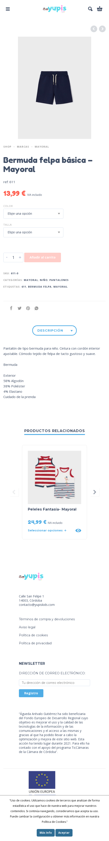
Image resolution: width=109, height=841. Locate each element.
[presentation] (14, 492)
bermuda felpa (40, 286)
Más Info (46, 833)
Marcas (23, 146)
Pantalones (59, 280)
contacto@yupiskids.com (37, 605)
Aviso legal (27, 627)
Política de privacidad (35, 643)
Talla (7, 224)
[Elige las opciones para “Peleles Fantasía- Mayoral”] (50, 530)
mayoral (60, 286)
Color (8, 206)
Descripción (50, 330)
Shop (7, 146)
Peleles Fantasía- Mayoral (52, 509)
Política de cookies (33, 635)
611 (24, 286)
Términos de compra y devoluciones (47, 619)
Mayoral (42, 146)
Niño (44, 280)
